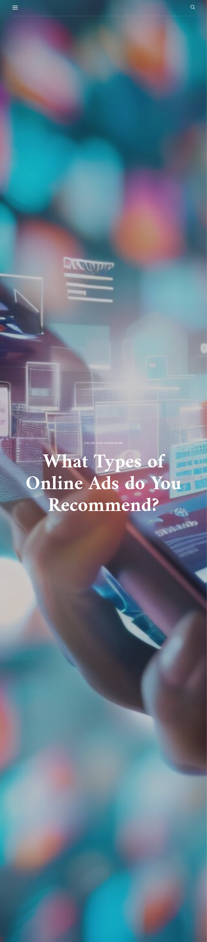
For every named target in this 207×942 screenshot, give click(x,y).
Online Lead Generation (103, 443)
